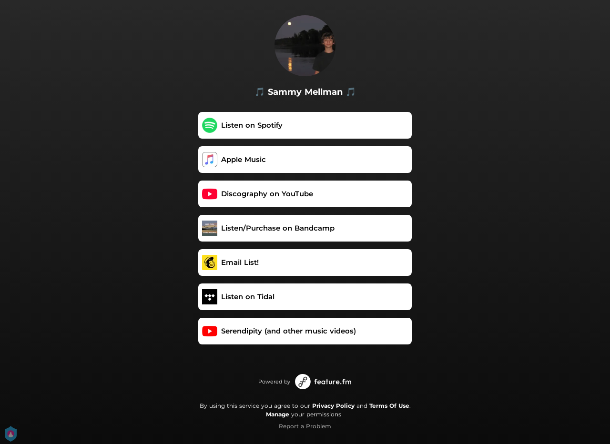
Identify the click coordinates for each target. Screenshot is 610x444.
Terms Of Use (389, 405)
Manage (277, 414)
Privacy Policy (333, 405)
